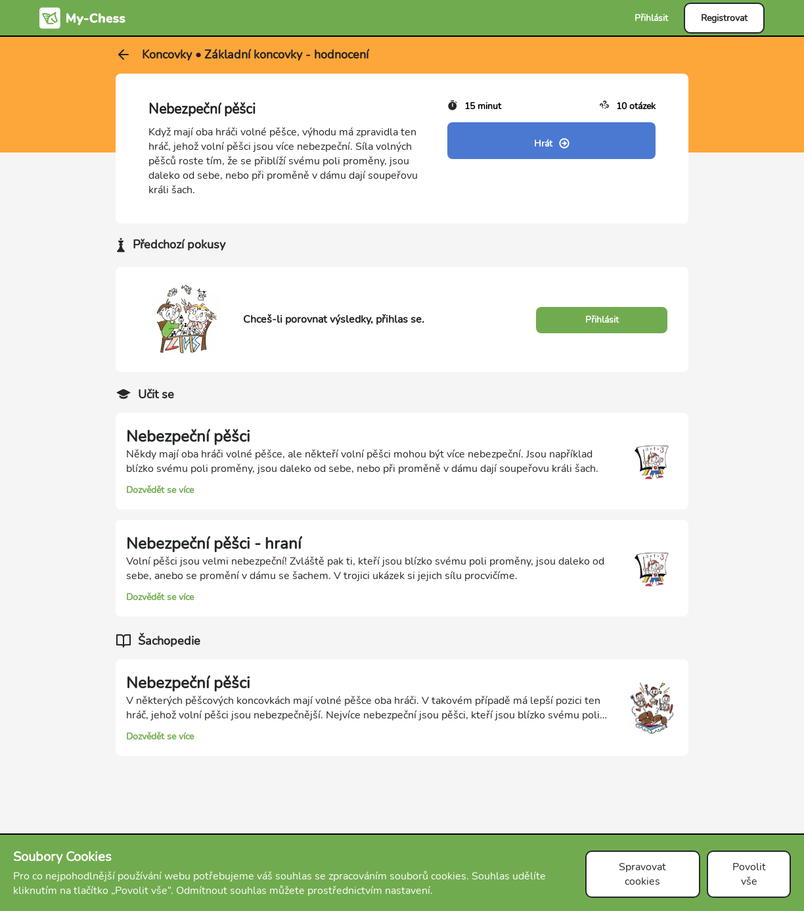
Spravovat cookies (642, 874)
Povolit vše (749, 874)
